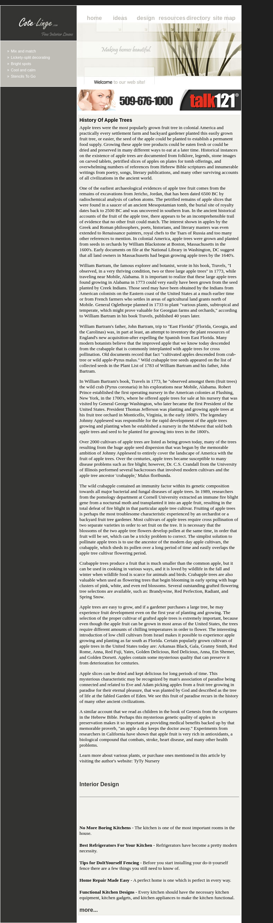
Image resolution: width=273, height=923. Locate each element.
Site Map (224, 18)
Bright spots (21, 64)
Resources (172, 18)
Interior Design (99, 784)
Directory (198, 18)
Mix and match (23, 51)
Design (146, 18)
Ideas (120, 18)
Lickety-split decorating (30, 57)
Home (94, 18)
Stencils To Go (23, 76)
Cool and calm (23, 70)
